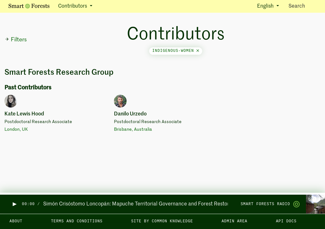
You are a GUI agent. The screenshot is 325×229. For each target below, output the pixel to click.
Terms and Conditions (77, 221)
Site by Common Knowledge (162, 221)
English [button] (266, 6)
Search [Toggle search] (302, 6)
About (16, 221)
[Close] (197, 51)
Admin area (234, 221)
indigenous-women (175, 51)
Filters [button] (16, 40)
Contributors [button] (73, 6)
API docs (286, 221)
